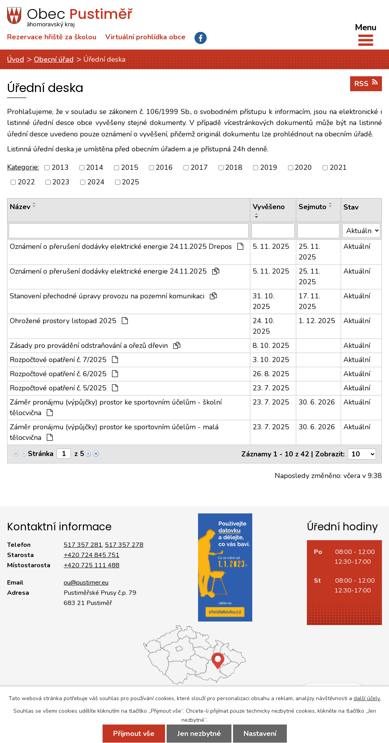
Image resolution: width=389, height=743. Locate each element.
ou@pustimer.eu (86, 582)
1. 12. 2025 (317, 321)
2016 (164, 167)
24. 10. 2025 (263, 326)
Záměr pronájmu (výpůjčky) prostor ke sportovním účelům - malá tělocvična (114, 432)
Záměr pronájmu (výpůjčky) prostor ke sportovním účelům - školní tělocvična (116, 407)
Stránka (40, 453)
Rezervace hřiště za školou (51, 37)
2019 (268, 167)
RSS (366, 83)
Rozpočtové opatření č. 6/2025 (64, 374)
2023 (61, 182)
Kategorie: (23, 167)
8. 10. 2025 (271, 345)
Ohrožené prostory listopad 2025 (69, 321)
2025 (130, 182)
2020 (303, 167)
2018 (233, 167)
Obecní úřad (53, 59)
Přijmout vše (133, 733)
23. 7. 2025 (271, 388)
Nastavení (260, 733)
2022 (26, 182)
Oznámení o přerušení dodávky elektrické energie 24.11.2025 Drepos (126, 246)
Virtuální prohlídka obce (145, 37)
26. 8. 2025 (271, 374)
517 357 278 (124, 545)
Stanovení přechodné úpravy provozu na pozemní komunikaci (113, 296)
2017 (199, 167)
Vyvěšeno (269, 206)
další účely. (367, 698)
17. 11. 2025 (309, 301)
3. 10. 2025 (271, 359)
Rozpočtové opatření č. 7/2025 (64, 359)
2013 (60, 167)
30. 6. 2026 (317, 402)
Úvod (15, 59)
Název (20, 206)
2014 (94, 167)
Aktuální (356, 246)
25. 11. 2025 (309, 252)
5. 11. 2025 (271, 246)
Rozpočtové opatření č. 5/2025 (64, 388)
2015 (129, 167)
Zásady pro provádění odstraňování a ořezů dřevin (95, 345)
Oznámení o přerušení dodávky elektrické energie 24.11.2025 (114, 271)
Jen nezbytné (199, 733)
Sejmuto (313, 206)
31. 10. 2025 (263, 301)
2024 (96, 182)
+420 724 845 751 (91, 555)
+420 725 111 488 (91, 565)
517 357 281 (83, 545)
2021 (338, 167)
